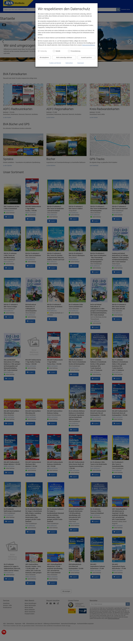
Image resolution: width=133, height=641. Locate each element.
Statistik (58, 51)
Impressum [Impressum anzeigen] (80, 63)
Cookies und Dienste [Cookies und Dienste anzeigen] (55, 63)
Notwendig (43, 51)
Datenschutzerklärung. (88, 45)
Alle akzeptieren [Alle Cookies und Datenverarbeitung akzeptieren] (44, 57)
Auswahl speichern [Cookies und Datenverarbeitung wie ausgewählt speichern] (86, 57)
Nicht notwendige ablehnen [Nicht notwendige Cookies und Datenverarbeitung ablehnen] (64, 57)
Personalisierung (75, 51)
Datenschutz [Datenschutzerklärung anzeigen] (69, 63)
